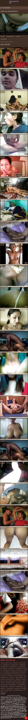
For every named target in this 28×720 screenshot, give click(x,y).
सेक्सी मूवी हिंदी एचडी (19, 686)
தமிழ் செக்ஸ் (9, 703)
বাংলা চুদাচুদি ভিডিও (7, 699)
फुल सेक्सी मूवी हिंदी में (4, 666)
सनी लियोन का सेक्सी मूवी (20, 704)
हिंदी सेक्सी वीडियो (9, 710)
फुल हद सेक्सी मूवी (4, 668)
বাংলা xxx (12, 715)
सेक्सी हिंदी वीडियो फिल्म (14, 717)
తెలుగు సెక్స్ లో (14, 700)
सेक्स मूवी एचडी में (19, 670)
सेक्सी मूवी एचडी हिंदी (8, 681)
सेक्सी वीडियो (3, 703)
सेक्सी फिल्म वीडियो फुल (19, 675)
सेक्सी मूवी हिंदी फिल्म (19, 715)
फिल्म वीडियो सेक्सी (12, 709)
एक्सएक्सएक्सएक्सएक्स (14, 714)
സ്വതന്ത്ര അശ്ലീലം (7, 701)
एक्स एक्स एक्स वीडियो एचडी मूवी (6, 663)
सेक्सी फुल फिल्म (12, 677)
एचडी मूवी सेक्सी (15, 663)
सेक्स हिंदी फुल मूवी (17, 698)
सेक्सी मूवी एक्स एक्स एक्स (10, 679)
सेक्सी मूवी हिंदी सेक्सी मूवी (17, 690)
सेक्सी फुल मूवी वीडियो (19, 677)
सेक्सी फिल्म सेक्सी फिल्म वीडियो (18, 706)
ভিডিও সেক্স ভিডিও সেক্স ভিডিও (19, 701)
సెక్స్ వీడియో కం (15, 705)
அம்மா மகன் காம (17, 716)
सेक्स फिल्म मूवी (12, 670)
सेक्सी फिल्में (17, 707)
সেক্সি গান (3, 702)
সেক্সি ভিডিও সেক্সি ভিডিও (20, 702)
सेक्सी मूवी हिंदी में (17, 688)
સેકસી (11, 704)
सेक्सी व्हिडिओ (3, 706)
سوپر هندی (15, 708)
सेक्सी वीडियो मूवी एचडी (5, 717)
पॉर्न (3, 716)
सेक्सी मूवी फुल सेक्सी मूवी (20, 682)
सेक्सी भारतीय (18, 36)
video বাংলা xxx (20, 709)
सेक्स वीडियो (23, 716)
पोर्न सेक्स (21, 707)
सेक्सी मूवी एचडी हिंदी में (17, 681)
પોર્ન (14, 704)
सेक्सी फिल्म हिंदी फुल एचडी (6, 697)
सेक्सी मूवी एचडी (18, 679)
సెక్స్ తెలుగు (8, 700)
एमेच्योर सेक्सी (2, 36)
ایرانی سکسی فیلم (4, 705)
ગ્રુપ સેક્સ (21, 714)
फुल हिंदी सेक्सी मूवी (18, 668)
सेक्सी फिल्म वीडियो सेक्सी (22, 710)
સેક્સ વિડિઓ (16, 711)
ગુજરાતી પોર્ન (20, 700)
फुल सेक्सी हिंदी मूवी (21, 666)
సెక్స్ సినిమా (6, 707)
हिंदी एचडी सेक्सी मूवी (17, 713)
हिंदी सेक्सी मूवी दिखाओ (4, 39)
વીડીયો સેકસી (9, 712)
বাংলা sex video (14, 697)
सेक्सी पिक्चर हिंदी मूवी (8, 673)
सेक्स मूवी (20, 697)
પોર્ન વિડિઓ (11, 707)
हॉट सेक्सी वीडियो (16, 712)
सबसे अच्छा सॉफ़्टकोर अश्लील (10, 36)
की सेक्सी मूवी (10, 713)
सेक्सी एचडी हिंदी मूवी (6, 672)
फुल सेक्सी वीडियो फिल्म (13, 666)
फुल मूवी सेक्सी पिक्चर (14, 664)
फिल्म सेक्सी (7, 702)
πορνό (10, 705)
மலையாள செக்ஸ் (4, 709)
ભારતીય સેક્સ (3, 712)
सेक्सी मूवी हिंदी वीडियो (8, 690)
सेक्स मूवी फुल (8, 706)
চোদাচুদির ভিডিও (12, 697)
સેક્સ (24, 697)
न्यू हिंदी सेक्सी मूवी (6, 664)
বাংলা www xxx (9, 698)
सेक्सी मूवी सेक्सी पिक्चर (5, 686)
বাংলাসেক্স (12, 702)
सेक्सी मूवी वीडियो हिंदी (12, 684)
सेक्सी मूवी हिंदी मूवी (10, 688)
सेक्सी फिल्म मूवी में (10, 675)
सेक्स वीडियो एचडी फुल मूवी (17, 699)
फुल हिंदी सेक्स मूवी (11, 668)
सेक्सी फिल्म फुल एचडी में (17, 673)
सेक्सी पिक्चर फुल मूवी (15, 672)
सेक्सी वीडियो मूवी (15, 703)
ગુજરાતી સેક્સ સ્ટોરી (7, 718)
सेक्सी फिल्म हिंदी (23, 711)
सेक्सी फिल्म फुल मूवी (9, 708)
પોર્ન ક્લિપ (15, 710)
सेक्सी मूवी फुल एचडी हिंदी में (10, 682)
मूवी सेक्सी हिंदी (6, 670)
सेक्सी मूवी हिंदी (12, 686)
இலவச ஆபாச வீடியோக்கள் (7, 711)
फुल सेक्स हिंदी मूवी (22, 664)
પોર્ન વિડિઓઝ (7, 704)
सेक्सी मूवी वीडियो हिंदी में (21, 684)
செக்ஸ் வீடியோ (22, 705)
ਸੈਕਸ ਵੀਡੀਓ (7, 715)
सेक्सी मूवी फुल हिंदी (4, 684)
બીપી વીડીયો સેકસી (4, 697)
